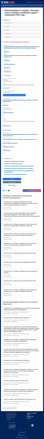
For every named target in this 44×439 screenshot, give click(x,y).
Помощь (29, 418)
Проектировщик (8, 22)
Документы (7, 33)
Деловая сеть (8, 419)
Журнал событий (12, 185)
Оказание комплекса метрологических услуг (16, 380)
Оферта (28, 414)
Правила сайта (30, 416)
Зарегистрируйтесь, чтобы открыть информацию (14, 95)
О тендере (7, 26)
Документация (12, 182)
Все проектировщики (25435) (9, 408)
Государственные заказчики (11, 414)
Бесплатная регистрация (36, 2)
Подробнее (12, 179)
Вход (28, 2)
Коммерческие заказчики (11, 413)
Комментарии (8, 37)
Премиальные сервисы (10, 417)
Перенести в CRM (32, 190)
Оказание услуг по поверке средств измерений (16, 317)
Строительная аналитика (11, 416)
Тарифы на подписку (32, 413)
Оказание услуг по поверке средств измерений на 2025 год (20, 262)
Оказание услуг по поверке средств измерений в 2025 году (20, 253)
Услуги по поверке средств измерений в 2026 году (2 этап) (19, 399)
